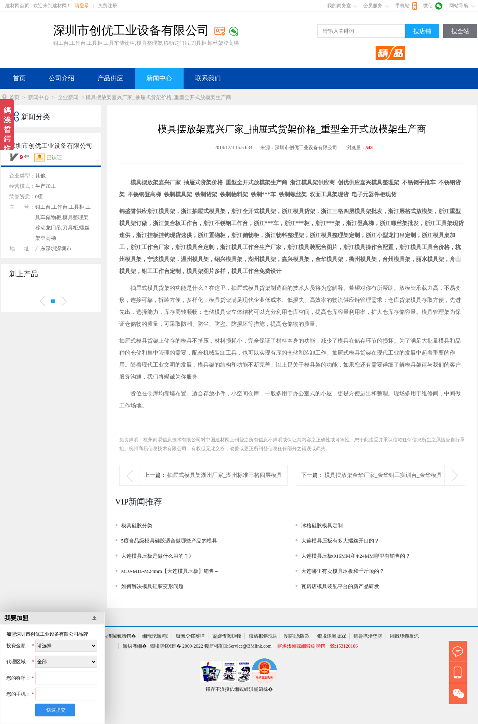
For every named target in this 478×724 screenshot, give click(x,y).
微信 (428, 5)
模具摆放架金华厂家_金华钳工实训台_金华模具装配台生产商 (383, 485)
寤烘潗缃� (135, 646)
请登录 (82, 5)
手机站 (402, 5)
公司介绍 (61, 78)
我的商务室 (339, 5)
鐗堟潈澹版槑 (331, 636)
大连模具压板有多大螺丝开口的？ (340, 541)
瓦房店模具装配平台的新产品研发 (340, 586)
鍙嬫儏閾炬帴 (226, 636)
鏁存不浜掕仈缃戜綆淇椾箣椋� (239, 689)
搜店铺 (422, 31)
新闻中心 (159, 78)
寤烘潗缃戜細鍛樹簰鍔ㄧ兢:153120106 (317, 646)
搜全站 (460, 31)
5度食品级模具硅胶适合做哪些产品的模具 (169, 541)
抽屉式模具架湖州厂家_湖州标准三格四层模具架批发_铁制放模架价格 (224, 485)
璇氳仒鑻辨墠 (190, 636)
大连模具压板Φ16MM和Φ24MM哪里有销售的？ (355, 556)
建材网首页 (17, 5)
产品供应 (110, 78)
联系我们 (208, 78)
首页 (19, 78)
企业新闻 (68, 97)
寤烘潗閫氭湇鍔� (117, 636)
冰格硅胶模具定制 (322, 526)
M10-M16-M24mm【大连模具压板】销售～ (170, 571)
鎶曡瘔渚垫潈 (368, 636)
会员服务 (372, 5)
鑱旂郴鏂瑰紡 (263, 636)
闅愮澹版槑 (297, 636)
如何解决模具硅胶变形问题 (152, 586)
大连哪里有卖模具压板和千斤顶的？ (342, 571)
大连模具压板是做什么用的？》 (157, 556)
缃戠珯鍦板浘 (404, 636)
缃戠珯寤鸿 (155, 636)
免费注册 (107, 5)
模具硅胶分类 (136, 526)
